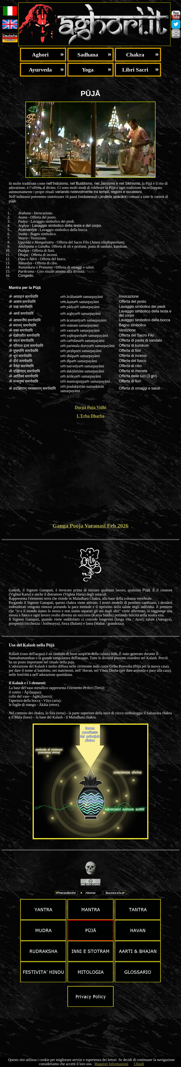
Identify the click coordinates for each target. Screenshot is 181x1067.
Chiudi (139, 1064)
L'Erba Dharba (90, 416)
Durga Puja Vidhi (90, 407)
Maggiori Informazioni (111, 1064)
